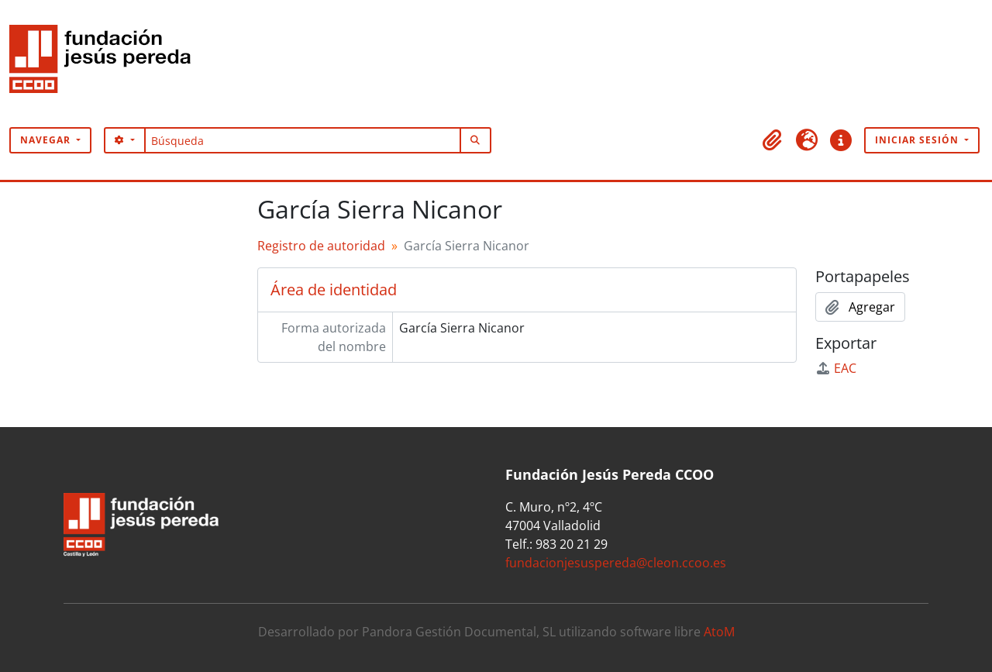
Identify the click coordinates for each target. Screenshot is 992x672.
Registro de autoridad (321, 245)
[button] (773, 140)
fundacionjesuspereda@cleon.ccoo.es (615, 562)
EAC (835, 368)
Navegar (47, 139)
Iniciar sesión (918, 139)
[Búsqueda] (302, 140)
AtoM (719, 631)
